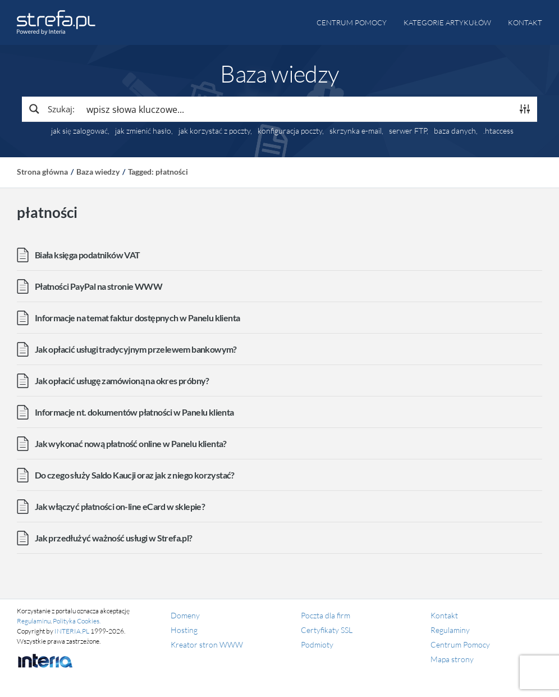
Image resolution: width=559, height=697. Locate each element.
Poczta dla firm (325, 615)
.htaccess (498, 131)
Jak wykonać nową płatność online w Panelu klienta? (131, 443)
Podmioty (317, 644)
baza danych (455, 131)
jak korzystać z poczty (214, 131)
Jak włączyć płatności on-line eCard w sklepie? (120, 506)
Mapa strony (452, 659)
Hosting (184, 630)
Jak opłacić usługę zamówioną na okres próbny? (122, 380)
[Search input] (296, 109)
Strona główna (42, 171)
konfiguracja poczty (290, 131)
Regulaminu (34, 621)
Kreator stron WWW (207, 644)
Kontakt (525, 22)
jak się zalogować (79, 131)
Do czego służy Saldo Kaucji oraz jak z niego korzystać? (135, 475)
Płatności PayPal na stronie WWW (98, 286)
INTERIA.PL (71, 631)
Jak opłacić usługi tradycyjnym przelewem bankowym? (136, 349)
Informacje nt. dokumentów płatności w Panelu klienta (134, 412)
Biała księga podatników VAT (87, 254)
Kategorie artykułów (447, 22)
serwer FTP (408, 131)
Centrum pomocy (352, 22)
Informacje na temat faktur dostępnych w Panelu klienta (137, 317)
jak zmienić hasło (143, 131)
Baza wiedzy (98, 171)
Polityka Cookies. (76, 621)
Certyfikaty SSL (326, 630)
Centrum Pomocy (460, 644)
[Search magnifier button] (51, 109)
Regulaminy (450, 630)
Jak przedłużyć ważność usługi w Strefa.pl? (114, 537)
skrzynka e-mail (355, 131)
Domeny (185, 615)
